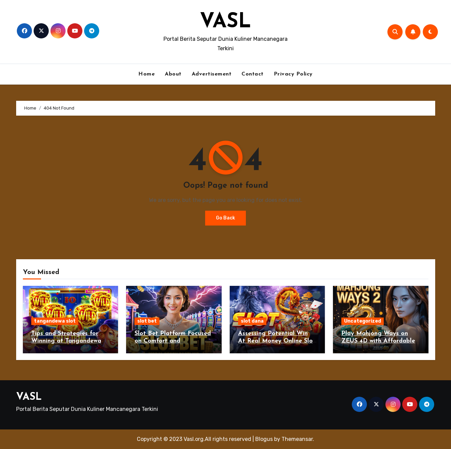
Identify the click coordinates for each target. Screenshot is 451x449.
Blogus (264, 439)
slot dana (252, 321)
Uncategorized (362, 321)
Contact (252, 74)
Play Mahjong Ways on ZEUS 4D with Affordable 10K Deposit (378, 340)
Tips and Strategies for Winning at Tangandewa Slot (66, 340)
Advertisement (212, 74)
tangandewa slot (55, 321)
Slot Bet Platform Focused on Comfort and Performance (173, 340)
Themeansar (297, 439)
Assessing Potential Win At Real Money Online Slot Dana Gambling (276, 340)
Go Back (225, 218)
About (173, 74)
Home (146, 74)
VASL (225, 22)
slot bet (147, 321)
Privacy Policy (293, 74)
